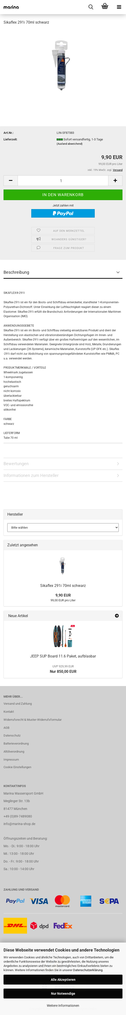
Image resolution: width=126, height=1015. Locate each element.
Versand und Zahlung (18, 703)
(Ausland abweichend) (70, 143)
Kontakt (9, 711)
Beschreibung (16, 272)
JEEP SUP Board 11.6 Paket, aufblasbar (63, 656)
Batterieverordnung (16, 743)
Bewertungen (16, 463)
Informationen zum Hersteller (31, 475)
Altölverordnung (14, 751)
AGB (6, 727)
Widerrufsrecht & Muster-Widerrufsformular (33, 719)
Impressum (11, 759)
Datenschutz (12, 735)
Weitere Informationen (63, 1005)
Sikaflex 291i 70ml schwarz (63, 585)
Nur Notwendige (63, 993)
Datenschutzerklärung (87, 970)
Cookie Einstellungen (17, 767)
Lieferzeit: (10, 139)
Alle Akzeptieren (63, 979)
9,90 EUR (63, 595)
